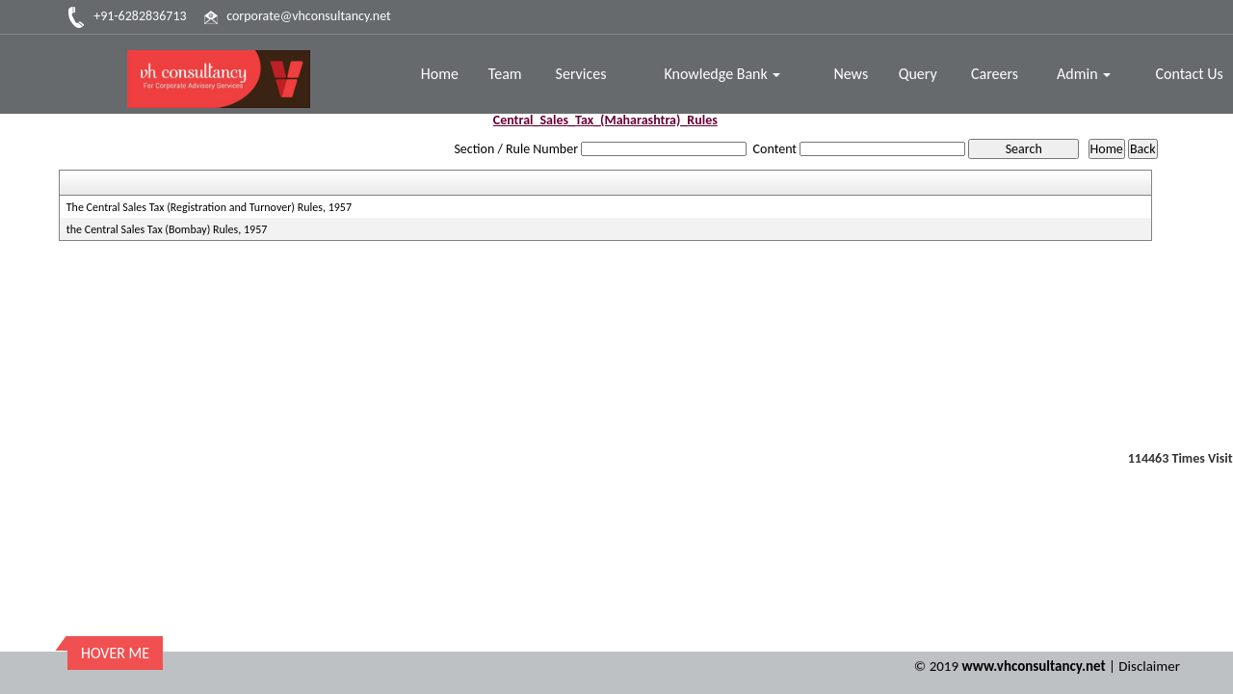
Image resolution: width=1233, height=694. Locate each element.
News (850, 74)
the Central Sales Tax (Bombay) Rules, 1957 (167, 229)
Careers (994, 74)
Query (918, 74)
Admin (1084, 74)
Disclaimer (1149, 666)
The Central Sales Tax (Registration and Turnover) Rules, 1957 (209, 207)
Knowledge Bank (722, 74)
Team (505, 74)
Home (440, 74)
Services (581, 74)
